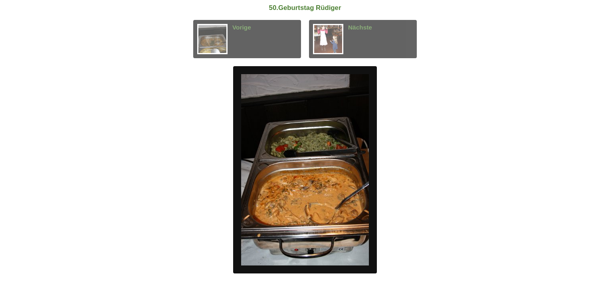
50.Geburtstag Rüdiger (305, 8)
